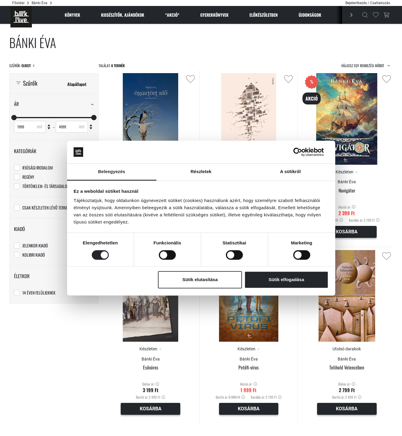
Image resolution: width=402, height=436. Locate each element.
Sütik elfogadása (286, 279)
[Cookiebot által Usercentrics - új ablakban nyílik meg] (302, 151)
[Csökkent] (49, 130)
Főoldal (18, 3)
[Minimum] (26, 126)
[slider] (14, 117)
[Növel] (49, 124)
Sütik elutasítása (200, 279)
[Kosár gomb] (386, 15)
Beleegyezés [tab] (111, 171)
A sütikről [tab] (290, 171)
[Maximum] (68, 126)
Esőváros (150, 367)
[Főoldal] (21, 16)
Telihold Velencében (346, 367)
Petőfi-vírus (248, 367)
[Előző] (347, 15)
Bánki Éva (347, 181)
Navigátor (347, 190)
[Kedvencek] (375, 15)
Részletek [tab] (200, 171)
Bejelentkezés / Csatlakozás (367, 3)
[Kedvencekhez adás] (190, 79)
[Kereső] (365, 15)
